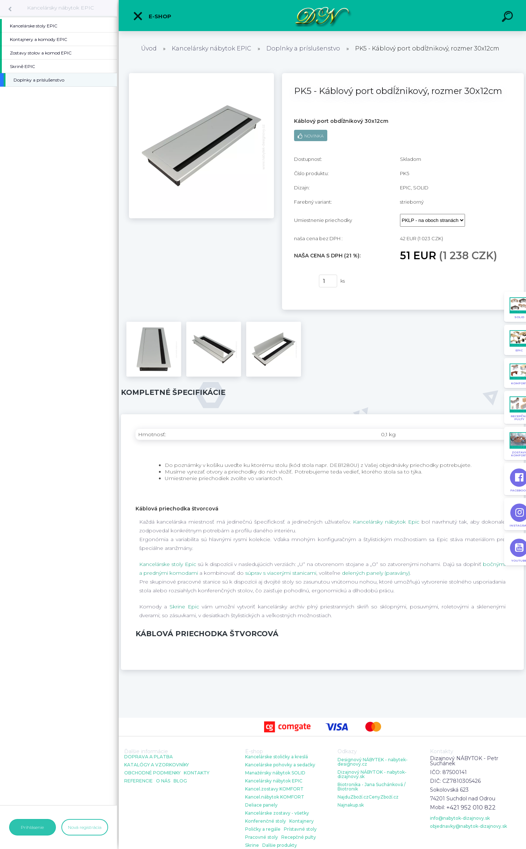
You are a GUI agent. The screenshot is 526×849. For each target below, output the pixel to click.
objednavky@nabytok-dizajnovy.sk (468, 826)
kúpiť (302, 281)
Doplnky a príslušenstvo (303, 48)
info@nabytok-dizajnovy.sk (460, 818)
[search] (508, 17)
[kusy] (328, 281)
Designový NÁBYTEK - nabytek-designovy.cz (373, 762)
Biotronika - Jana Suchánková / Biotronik (371, 786)
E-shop (152, 16)
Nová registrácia (85, 827)
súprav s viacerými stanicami (280, 573)
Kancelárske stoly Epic (167, 564)
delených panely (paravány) (376, 573)
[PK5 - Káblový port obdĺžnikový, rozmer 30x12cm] (201, 75)
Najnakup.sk (351, 805)
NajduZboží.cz (353, 797)
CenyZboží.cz (384, 797)
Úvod (149, 48)
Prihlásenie (32, 827)
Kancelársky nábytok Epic (386, 521)
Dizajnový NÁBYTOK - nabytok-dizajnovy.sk (372, 774)
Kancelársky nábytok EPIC (60, 7)
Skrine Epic (184, 606)
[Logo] (322, 15)
